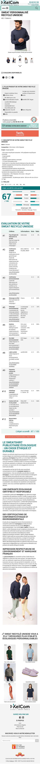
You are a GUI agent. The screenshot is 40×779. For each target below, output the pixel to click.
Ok (37, 740)
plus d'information (14, 335)
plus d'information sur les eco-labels (14, 348)
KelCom (12, 761)
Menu (5, 8)
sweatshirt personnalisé (20, 459)
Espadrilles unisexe (30, 682)
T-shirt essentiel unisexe (30, 701)
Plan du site (20, 727)
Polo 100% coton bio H (9, 662)
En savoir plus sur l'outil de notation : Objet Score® (20, 437)
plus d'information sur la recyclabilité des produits (14, 413)
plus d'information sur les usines (14, 273)
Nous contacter (20, 728)
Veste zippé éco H (10, 682)
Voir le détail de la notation (26, 213)
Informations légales (20, 725)
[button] (20, 56)
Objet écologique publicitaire (33, 4)
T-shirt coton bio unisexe (10, 701)
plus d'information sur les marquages (14, 320)
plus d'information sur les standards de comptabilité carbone (14, 384)
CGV (20, 723)
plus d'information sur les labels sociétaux (14, 364)
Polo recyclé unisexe (30, 662)
